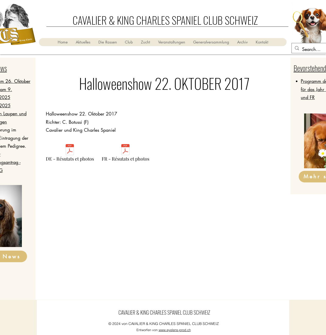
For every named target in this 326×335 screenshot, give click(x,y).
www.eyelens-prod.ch (175, 330)
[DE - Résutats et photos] (69, 154)
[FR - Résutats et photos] (125, 154)
